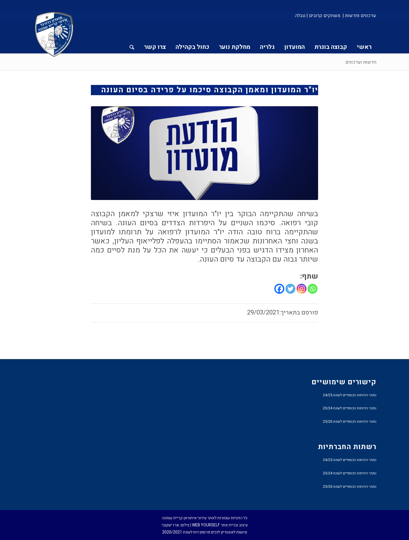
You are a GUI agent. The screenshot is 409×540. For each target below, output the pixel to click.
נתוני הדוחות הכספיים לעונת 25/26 (349, 421)
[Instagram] (301, 289)
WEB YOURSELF (206, 525)
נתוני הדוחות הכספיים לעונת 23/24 (349, 408)
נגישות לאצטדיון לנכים (229, 532)
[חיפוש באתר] (132, 36)
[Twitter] (290, 289)
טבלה (300, 15)
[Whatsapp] (313, 289)
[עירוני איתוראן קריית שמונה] (54, 35)
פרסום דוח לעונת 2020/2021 (186, 532)
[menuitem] (358, 15)
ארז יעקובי (170, 525)
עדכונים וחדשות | (359, 15)
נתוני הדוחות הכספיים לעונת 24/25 (349, 395)
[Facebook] (279, 289)
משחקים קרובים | (323, 15)
